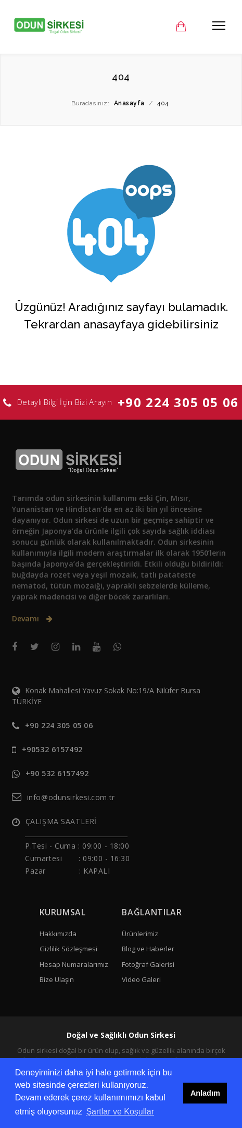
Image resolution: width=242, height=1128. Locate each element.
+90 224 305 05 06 (178, 402)
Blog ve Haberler (148, 948)
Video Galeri (141, 979)
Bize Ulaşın (57, 979)
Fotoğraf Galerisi (148, 964)
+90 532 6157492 (57, 773)
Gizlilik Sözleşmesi (68, 948)
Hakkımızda (58, 933)
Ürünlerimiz (140, 933)
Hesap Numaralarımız (74, 964)
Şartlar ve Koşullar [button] (120, 1111)
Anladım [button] (205, 1093)
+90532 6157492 (52, 749)
